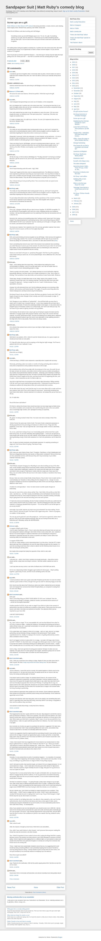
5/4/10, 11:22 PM (14, 867)
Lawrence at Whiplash (80, 151)
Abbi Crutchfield (14, 594)
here (55, 240)
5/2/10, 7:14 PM (14, 553)
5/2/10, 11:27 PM (14, 574)
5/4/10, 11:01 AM (14, 664)
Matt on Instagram (75, 25)
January (76, 203)
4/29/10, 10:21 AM (15, 185)
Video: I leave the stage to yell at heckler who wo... (81, 139)
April (75, 109)
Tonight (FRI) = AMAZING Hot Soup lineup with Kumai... (81, 134)
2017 (74, 67)
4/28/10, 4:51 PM (14, 88)
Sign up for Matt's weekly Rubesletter (74, 11)
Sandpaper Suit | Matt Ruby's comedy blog (45, 7)
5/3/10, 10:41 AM (14, 617)
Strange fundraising (79, 143)
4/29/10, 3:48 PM (14, 231)
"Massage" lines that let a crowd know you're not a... (81, 189)
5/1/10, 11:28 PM (14, 522)
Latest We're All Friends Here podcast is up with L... (81, 128)
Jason (11, 166)
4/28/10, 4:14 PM (14, 79)
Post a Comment (14, 879)
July (75, 101)
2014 (74, 75)
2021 (74, 62)
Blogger (60, 937)
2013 (74, 78)
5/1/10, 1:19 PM (14, 346)
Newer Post (11, 887)
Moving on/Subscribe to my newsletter (20, 897)
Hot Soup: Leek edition (80, 176)
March (76, 198)
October (76, 93)
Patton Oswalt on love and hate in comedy (19, 921)
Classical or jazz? (78, 158)
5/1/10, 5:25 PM (14, 446)
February (76, 201)
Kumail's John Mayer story (81, 161)
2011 (74, 83)
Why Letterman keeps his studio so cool (18, 915)
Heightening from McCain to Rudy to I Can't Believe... (81, 122)
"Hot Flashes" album (76, 42)
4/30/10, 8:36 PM (14, 321)
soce (10, 71)
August (76, 98)
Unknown (12, 526)
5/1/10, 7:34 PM (14, 460)
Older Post (60, 887)
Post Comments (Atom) (39, 892)
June (75, 104)
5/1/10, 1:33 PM (14, 412)
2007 (74, 212)
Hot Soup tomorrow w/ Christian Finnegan (80, 114)
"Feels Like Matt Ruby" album (79, 34)
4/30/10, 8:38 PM (14, 331)
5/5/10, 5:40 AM (14, 875)
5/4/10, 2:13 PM (14, 751)
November (77, 90)
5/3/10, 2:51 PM (14, 655)
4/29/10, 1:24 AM (14, 162)
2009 (74, 207)
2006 (74, 214)
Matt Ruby (12, 188)
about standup (16, 63)
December (77, 88)
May (75, 106)
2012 (74, 80)
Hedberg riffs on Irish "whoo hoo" (79, 179)
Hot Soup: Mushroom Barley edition (79, 154)
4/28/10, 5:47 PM (14, 123)
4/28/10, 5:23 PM (14, 96)
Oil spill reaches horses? (80, 111)
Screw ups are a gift (79, 118)
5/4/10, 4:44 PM (14, 857)
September (77, 96)
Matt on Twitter (74, 28)
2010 (74, 86)
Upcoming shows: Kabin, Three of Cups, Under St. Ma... (80, 167)
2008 (74, 209)
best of (22, 63)
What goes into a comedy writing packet (18, 909)
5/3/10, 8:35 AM (14, 591)
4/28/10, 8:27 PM (14, 151)
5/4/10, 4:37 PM (14, 817)
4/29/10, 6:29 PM (14, 258)
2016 (74, 70)
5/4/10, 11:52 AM (14, 708)
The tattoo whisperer (79, 163)
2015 (74, 72)
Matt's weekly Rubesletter (77, 22)
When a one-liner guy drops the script (79, 184)
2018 (74, 65)
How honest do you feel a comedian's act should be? (81, 147)
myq (10, 99)
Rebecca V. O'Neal (14, 91)
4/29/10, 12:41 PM (15, 203)
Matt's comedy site (75, 31)
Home (36, 887)
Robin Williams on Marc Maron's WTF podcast (20, 26)
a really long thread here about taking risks (34, 662)
